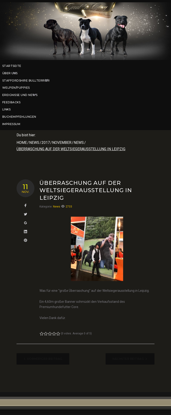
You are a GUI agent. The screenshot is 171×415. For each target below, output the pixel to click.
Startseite (11, 66)
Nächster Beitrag (128, 358)
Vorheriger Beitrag (44, 358)
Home (22, 142)
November (61, 142)
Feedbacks (11, 102)
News (34, 142)
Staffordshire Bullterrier (27, 80)
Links (6, 109)
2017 (46, 142)
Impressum (11, 124)
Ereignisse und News (21, 95)
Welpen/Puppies (16, 87)
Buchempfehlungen (19, 116)
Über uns (11, 73)
